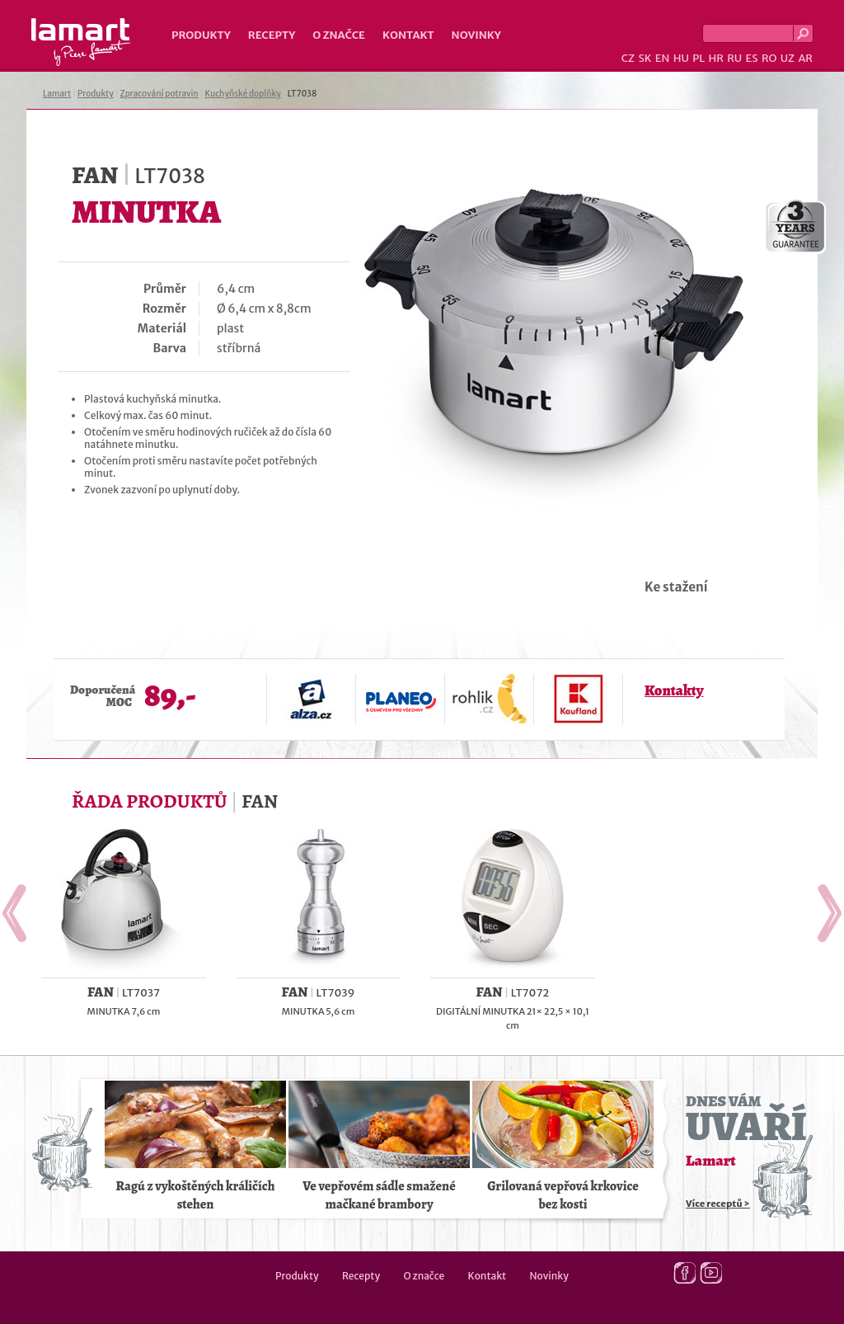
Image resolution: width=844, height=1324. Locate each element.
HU (681, 58)
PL (698, 58)
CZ (628, 58)
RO (769, 58)
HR (715, 58)
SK (644, 58)
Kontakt (408, 35)
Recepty (271, 35)
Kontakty (674, 690)
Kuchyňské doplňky (242, 93)
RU (734, 58)
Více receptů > (718, 1203)
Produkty (201, 35)
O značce (338, 35)
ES (752, 58)
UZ (788, 58)
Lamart (81, 42)
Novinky (476, 35)
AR (805, 58)
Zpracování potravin (159, 93)
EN (662, 58)
